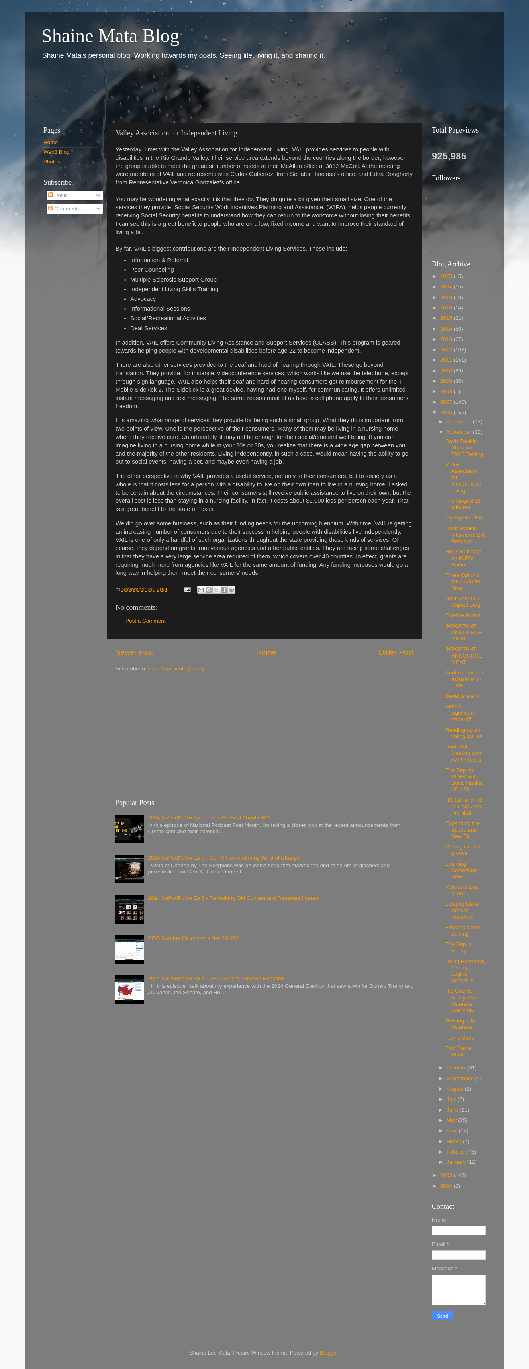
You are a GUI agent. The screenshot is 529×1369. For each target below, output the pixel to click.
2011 (447, 360)
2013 (447, 339)
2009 (447, 381)
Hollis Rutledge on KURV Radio (463, 557)
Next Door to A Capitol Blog (462, 601)
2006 (447, 412)
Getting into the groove (463, 850)
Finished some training (462, 930)
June (453, 1110)
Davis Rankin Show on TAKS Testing (464, 447)
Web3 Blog (56, 152)
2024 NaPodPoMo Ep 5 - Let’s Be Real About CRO (209, 818)
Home (266, 652)
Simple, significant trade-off (460, 712)
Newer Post (134, 652)
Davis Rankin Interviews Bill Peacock (464, 534)
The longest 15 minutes (463, 504)
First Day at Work (459, 1051)
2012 (447, 350)
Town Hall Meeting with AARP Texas (463, 753)
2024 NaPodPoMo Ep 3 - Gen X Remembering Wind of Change (224, 858)
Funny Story (459, 1038)
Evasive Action (462, 615)
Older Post (396, 652)
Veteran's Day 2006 (462, 890)
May (452, 1120)
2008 (447, 391)
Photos (51, 162)
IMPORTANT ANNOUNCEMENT (463, 632)
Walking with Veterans (460, 1024)
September (460, 1078)
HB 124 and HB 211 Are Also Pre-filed (464, 806)
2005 (447, 1175)
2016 (447, 308)
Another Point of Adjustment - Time (464, 679)
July (452, 1099)
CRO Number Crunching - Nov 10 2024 (195, 938)
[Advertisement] (180, 91)
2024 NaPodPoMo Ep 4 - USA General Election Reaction (216, 978)
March (455, 1141)
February (458, 1152)
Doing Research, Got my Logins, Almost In (465, 971)
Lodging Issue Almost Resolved (462, 910)
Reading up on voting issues (463, 733)
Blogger (329, 1353)
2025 (447, 276)
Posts (58, 195)
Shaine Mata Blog (110, 35)
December (460, 422)
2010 (447, 371)
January (457, 1162)
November (460, 432)
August (456, 1089)
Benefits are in (462, 696)
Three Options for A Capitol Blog (462, 581)
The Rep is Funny (458, 947)
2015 (447, 318)
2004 (447, 1186)
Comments (64, 209)
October (457, 1068)
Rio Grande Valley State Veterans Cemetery (462, 1000)
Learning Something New (461, 870)
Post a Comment (145, 621)
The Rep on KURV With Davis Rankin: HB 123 (464, 780)
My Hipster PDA (464, 518)
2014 (447, 329)
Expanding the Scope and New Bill (462, 829)
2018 (447, 297)
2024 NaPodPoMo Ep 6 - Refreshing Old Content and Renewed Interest (233, 898)
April (453, 1131)
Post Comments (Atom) (176, 669)
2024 (447, 287)
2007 (447, 402)
